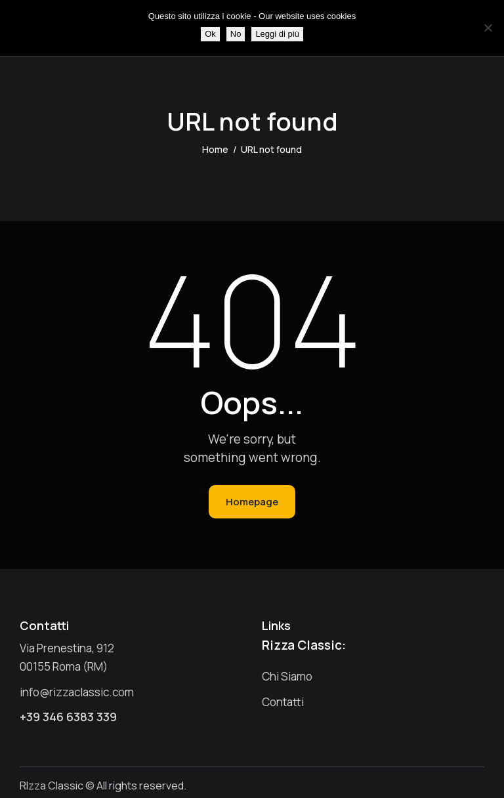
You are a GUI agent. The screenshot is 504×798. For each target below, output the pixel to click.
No (236, 34)
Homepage (252, 502)
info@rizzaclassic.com (77, 692)
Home (215, 149)
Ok (210, 34)
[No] (487, 27)
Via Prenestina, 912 (67, 648)
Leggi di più (277, 34)
